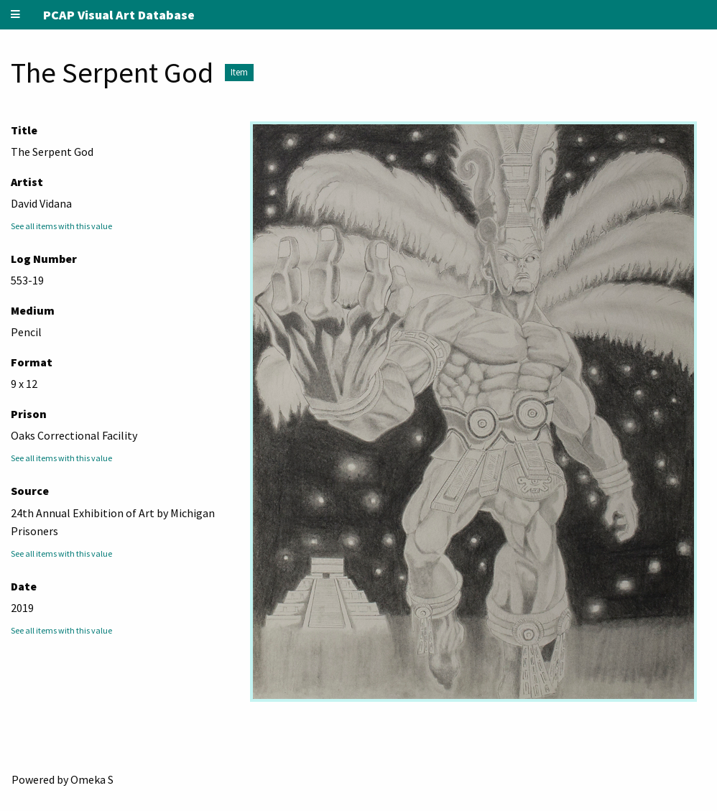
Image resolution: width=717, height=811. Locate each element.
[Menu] (16, 14)
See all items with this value (61, 226)
